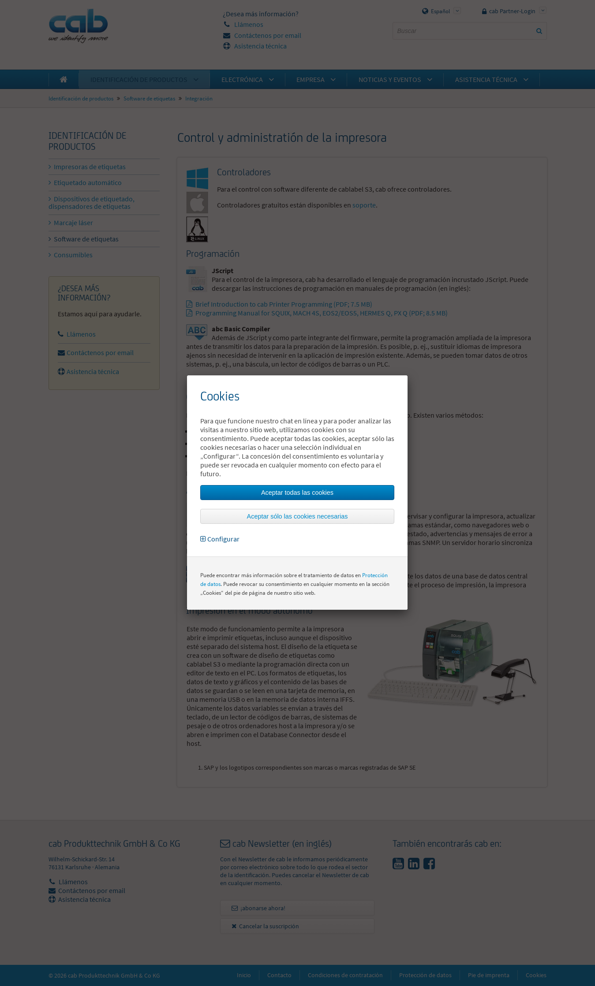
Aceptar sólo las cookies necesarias (297, 516)
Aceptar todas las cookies (297, 492)
